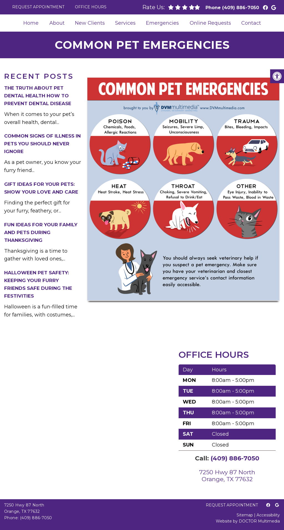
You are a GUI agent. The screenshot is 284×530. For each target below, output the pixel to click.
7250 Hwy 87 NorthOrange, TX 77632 (227, 476)
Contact (251, 23)
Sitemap (245, 515)
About (57, 23)
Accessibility (268, 515)
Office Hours (90, 6)
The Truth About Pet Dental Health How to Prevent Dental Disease (37, 95)
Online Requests (210, 23)
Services (125, 23)
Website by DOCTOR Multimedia (248, 521)
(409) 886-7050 (240, 7)
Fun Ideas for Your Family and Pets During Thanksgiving (40, 232)
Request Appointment (38, 6)
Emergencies (162, 23)
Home (31, 23)
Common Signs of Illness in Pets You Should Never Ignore (42, 143)
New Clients (90, 23)
